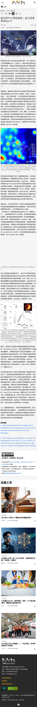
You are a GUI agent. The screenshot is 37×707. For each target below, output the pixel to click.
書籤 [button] (20, 13)
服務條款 (4, 680)
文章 (7, 11)
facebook (2, 13)
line (9, 13)
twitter (6, 13)
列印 (16, 13)
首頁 (3, 11)
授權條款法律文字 (16, 473)
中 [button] (13, 13)
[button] (34, 2)
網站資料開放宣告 (7, 683)
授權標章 (6, 473)
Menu (2, 2)
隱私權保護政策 (6, 678)
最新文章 (13, 11)
